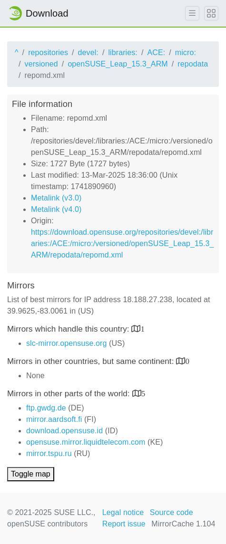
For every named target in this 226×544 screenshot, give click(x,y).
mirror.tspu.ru (49, 453)
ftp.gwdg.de (46, 408)
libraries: (122, 52)
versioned (41, 64)
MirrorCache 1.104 (183, 524)
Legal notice (123, 512)
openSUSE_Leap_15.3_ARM (117, 64)
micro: (185, 52)
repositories (48, 52)
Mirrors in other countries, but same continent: (91, 361)
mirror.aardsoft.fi (54, 419)
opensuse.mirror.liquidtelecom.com (86, 442)
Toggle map (30, 474)
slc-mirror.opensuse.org (66, 343)
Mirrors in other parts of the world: (69, 393)
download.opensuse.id (64, 431)
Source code (171, 512)
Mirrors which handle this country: (69, 329)
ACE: (156, 52)
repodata (192, 64)
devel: (88, 52)
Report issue (124, 524)
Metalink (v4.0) (56, 209)
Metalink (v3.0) (56, 198)
